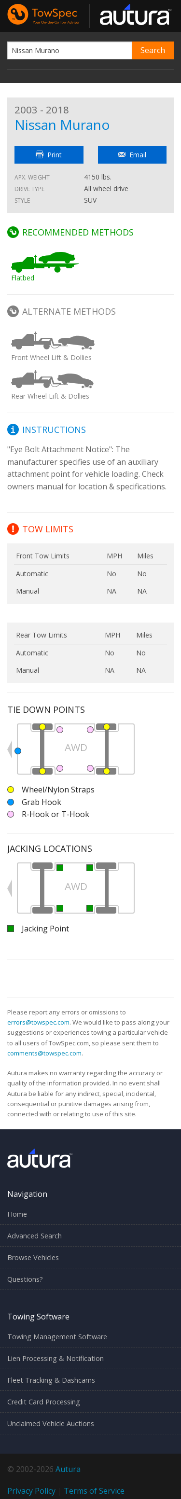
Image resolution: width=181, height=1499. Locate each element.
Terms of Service (94, 1490)
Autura (68, 1469)
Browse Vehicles (33, 1257)
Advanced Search (34, 1235)
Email (132, 154)
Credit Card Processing (43, 1401)
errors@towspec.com (38, 1022)
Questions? (25, 1279)
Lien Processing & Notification (55, 1358)
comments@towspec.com (44, 1053)
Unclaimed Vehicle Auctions (50, 1423)
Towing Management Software (57, 1336)
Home (17, 1214)
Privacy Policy (31, 1490)
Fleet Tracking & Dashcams (51, 1380)
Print (49, 154)
